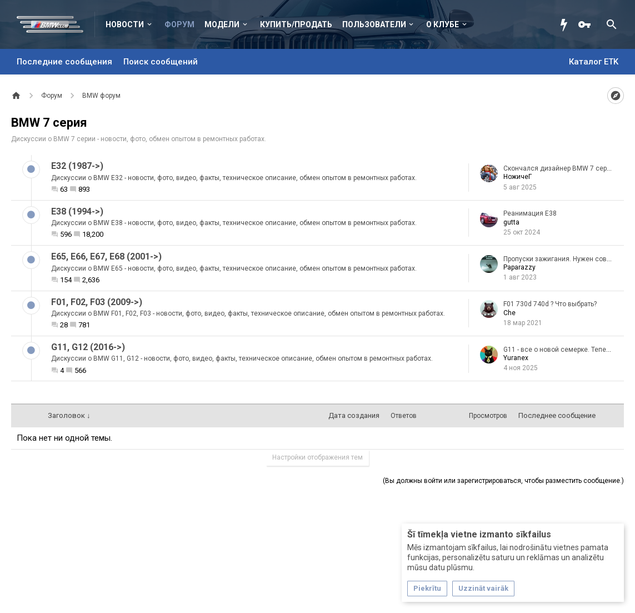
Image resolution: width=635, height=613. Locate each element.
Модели (221, 24)
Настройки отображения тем (317, 457)
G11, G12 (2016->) (88, 347)
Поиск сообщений (160, 62)
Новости (125, 24)
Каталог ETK (593, 62)
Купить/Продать (296, 24)
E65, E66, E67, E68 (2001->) (106, 256)
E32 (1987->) (77, 166)
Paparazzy (519, 267)
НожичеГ (517, 177)
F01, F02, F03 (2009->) (96, 302)
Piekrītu (427, 588)
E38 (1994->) (77, 211)
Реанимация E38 (530, 213)
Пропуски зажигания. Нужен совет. (559, 259)
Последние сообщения (64, 62)
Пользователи (374, 24)
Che (509, 313)
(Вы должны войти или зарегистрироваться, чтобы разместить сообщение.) (503, 481)
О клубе (442, 24)
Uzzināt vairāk (483, 588)
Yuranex (515, 358)
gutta (511, 222)
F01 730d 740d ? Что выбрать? (550, 304)
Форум (179, 24)
